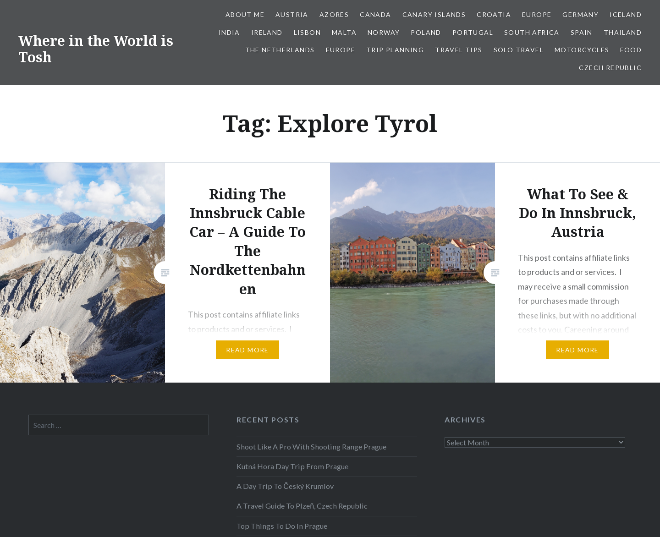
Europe (536, 14)
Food (631, 50)
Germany (580, 14)
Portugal (472, 32)
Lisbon (307, 32)
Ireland (267, 32)
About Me (245, 14)
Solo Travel (519, 50)
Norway (384, 32)
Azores (334, 14)
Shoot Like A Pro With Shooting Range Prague (311, 446)
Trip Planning (395, 50)
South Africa (532, 32)
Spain (582, 32)
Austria (291, 14)
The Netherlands (280, 50)
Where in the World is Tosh (95, 48)
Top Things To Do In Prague (281, 525)
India (229, 32)
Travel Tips (458, 50)
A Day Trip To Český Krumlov (285, 486)
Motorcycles (582, 50)
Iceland (626, 14)
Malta (344, 32)
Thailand (623, 32)
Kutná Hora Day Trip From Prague (292, 466)
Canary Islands (434, 14)
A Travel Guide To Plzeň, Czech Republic (302, 505)
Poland (426, 32)
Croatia (494, 14)
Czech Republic (610, 67)
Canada (375, 14)
